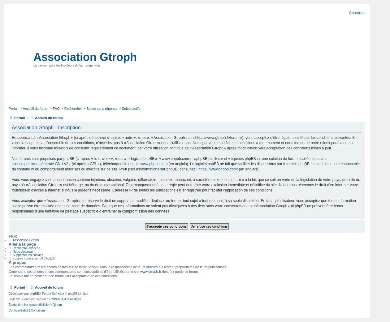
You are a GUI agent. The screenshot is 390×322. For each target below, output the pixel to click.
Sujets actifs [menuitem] (131, 108)
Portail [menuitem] (13, 108)
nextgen (75, 299)
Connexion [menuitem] (357, 13)
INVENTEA (58, 299)
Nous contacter (23, 251)
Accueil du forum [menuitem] (35, 108)
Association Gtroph (85, 57)
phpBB (34, 293)
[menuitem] (18, 310)
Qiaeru (57, 305)
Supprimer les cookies (28, 255)
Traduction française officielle (29, 305)
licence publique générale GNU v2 (40, 164)
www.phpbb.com (153, 164)
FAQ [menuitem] (56, 108)
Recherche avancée (26, 248)
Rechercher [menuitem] (73, 108)
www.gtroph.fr (150, 271)
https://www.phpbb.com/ (218, 169)
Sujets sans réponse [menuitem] (101, 108)
